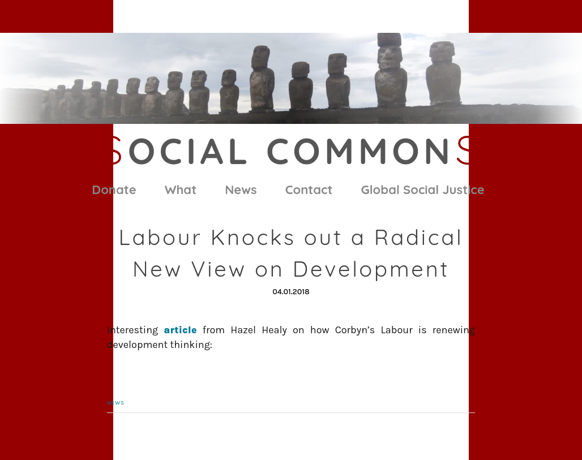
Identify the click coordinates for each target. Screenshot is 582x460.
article (180, 330)
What (180, 189)
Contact (309, 189)
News (241, 189)
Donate (114, 189)
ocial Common (291, 150)
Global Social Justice (423, 189)
